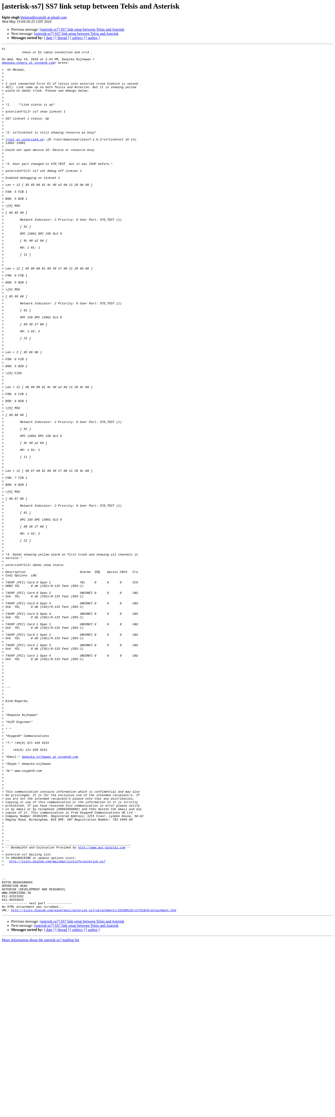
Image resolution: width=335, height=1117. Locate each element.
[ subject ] (77, 38)
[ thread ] (62, 38)
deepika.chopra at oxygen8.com (28, 66)
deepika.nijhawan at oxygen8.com (50, 899)
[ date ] (49, 38)
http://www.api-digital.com (101, 1008)
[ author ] (93, 38)
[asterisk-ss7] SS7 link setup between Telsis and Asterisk (82, 29)
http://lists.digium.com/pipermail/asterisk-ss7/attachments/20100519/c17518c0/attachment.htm (93, 1083)
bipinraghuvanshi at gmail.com (43, 17)
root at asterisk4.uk (25, 158)
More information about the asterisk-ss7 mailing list (40, 1113)
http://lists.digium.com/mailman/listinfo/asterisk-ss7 (57, 1024)
